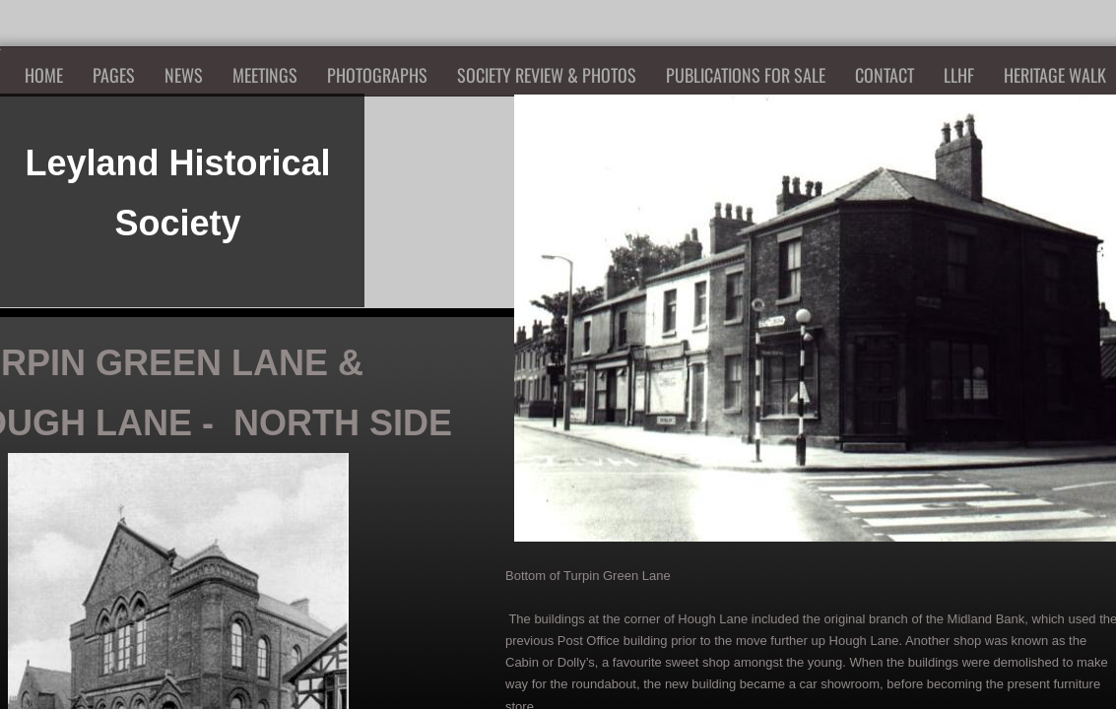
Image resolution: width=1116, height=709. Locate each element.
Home (44, 75)
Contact (884, 75)
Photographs (377, 75)
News (183, 75)
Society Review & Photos (546, 75)
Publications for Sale (745, 75)
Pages (114, 75)
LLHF (959, 75)
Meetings (264, 75)
